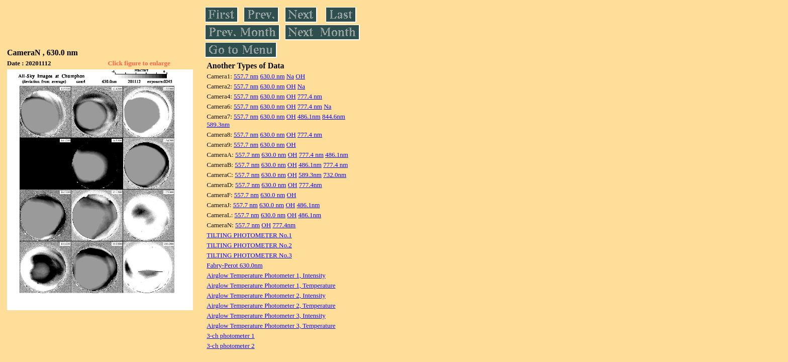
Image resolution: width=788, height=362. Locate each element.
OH (300, 76)
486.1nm (309, 116)
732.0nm (334, 174)
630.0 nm (272, 76)
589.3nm (218, 124)
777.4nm (310, 185)
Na (290, 76)
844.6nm (333, 116)
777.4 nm (310, 96)
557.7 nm (246, 76)
